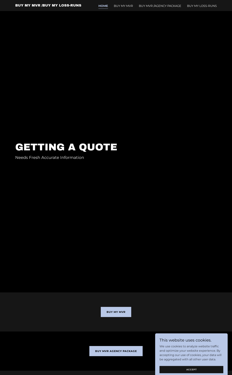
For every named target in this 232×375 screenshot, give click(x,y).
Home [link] (103, 6)
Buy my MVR (116, 312)
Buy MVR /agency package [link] (160, 6)
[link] (48, 5)
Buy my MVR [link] (123, 6)
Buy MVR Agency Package (116, 351)
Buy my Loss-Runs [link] (202, 6)
